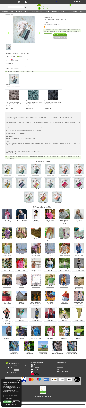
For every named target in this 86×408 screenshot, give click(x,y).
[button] (8, 33)
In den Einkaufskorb (60, 35)
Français (59, 1)
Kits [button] (47, 12)
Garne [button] (11, 12)
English (56, 1)
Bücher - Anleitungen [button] (37, 12)
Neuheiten (5, 12)
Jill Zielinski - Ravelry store (12, 153)
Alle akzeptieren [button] (7, 401)
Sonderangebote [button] (73, 12)
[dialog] (11, 393)
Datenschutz (60, 367)
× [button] (19, 380)
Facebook (35, 369)
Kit (12, 14)
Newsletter (35, 365)
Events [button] (82, 12)
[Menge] (48, 35)
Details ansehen (9, 108)
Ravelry (34, 372)
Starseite (8, 14)
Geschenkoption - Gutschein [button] (58, 12)
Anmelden (77, 1)
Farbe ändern (9, 106)
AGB (58, 369)
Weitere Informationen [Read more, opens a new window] (15, 392)
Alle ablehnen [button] (16, 401)
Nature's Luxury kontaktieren (64, 371)
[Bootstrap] (12, 363)
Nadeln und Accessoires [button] (22, 12)
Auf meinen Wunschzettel (60, 37)
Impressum (59, 365)
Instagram (35, 367)
